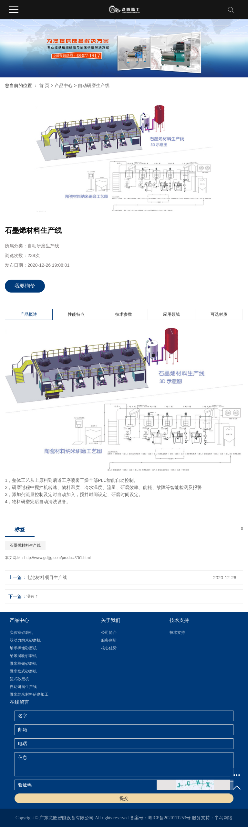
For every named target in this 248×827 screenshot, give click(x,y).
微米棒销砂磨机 (23, 663)
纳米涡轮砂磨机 (23, 655)
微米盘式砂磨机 (23, 671)
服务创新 (109, 640)
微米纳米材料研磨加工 (29, 694)
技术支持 (177, 632)
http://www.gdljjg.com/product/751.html (57, 557)
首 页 (44, 85)
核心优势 (109, 648)
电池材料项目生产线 (46, 577)
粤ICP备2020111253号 (169, 817)
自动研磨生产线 (93, 85)
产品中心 (64, 85)
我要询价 (25, 286)
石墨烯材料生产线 (25, 545)
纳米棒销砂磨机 (23, 648)
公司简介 (109, 632)
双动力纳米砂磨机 (25, 640)
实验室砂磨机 (21, 632)
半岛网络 (223, 817)
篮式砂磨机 (19, 679)
